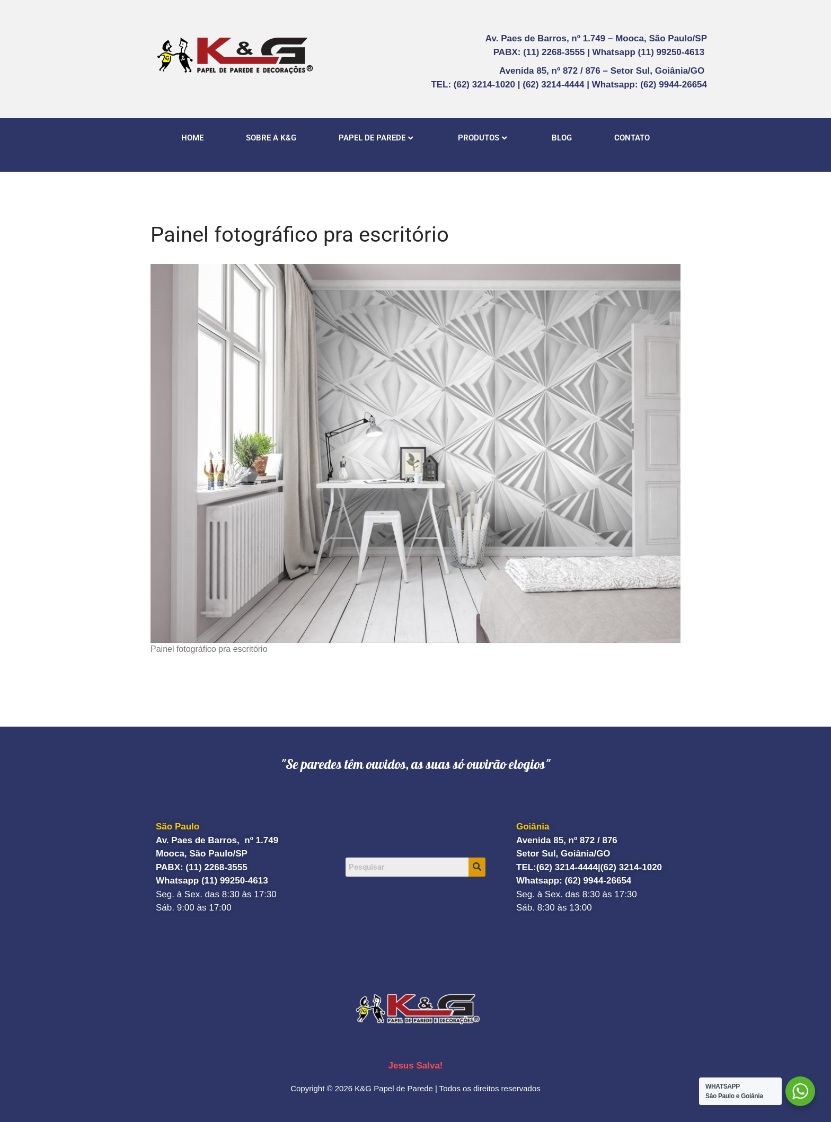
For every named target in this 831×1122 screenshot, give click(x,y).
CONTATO (632, 138)
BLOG (562, 138)
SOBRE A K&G (271, 138)
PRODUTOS (482, 138)
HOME (192, 138)
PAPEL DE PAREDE (376, 138)
